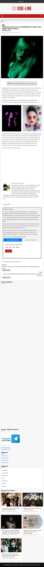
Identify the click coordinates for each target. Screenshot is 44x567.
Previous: (22, 267)
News (3, 478)
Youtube (4, 486)
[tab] (13, 240)
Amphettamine (7, 261)
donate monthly (12, 240)
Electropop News (5, 462)
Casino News (5, 470)
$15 (14, 247)
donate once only (31, 240)
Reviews (4, 483)
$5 (7, 247)
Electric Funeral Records (16, 261)
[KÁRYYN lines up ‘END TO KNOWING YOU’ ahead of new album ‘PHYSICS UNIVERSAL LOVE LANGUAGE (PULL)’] (11, 522)
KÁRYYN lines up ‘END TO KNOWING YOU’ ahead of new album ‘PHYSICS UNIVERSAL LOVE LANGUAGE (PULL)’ (11, 532)
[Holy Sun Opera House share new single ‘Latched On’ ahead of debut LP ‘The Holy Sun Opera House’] (11, 545)
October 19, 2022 (16, 32)
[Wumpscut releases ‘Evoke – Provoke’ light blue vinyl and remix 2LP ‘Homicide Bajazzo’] (33, 522)
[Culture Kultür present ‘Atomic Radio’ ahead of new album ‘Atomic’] (11, 500)
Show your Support (31, 83)
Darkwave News (4, 457)
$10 (10, 247)
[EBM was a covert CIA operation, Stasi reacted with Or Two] (33, 500)
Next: (22, 275)
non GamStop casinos (6, 447)
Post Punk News (4, 455)
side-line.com (6, 200)
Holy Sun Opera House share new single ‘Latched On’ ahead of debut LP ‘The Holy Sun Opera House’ (11, 555)
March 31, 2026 (36, 534)
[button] (2, 16)
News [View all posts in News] (3, 550)
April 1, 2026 (15, 511)
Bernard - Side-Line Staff (7, 32)
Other (17, 247)
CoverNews (31, 564)
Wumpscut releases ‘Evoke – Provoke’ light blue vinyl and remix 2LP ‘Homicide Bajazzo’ (32, 532)
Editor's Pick (5, 475)
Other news (4, 481)
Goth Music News (5, 460)
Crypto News (5, 473)
